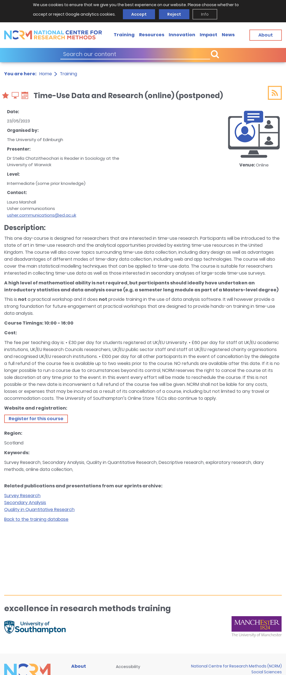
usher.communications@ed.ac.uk (41, 215)
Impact (208, 35)
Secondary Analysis (25, 502)
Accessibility (128, 666)
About (78, 666)
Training (124, 35)
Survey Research (22, 495)
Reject (174, 14)
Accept (139, 14)
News (228, 35)
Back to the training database (36, 519)
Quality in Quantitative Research (39, 509)
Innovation (182, 35)
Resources (151, 35)
